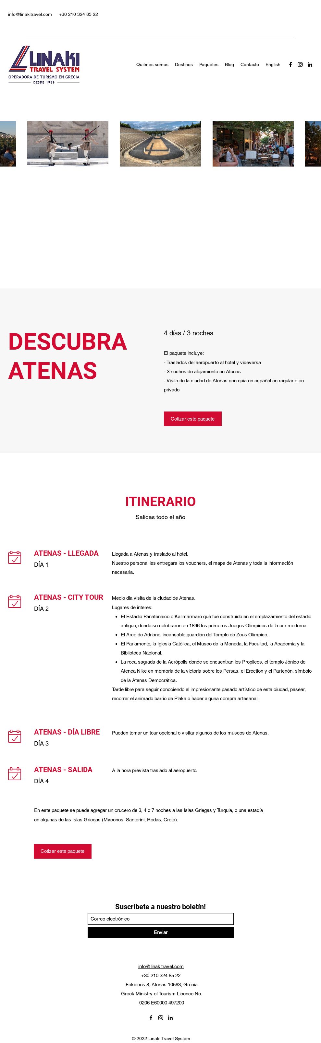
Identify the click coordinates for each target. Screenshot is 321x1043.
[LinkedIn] (310, 64)
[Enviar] (161, 932)
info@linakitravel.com (30, 14)
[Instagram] (300, 64)
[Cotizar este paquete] (193, 418)
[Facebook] (290, 64)
